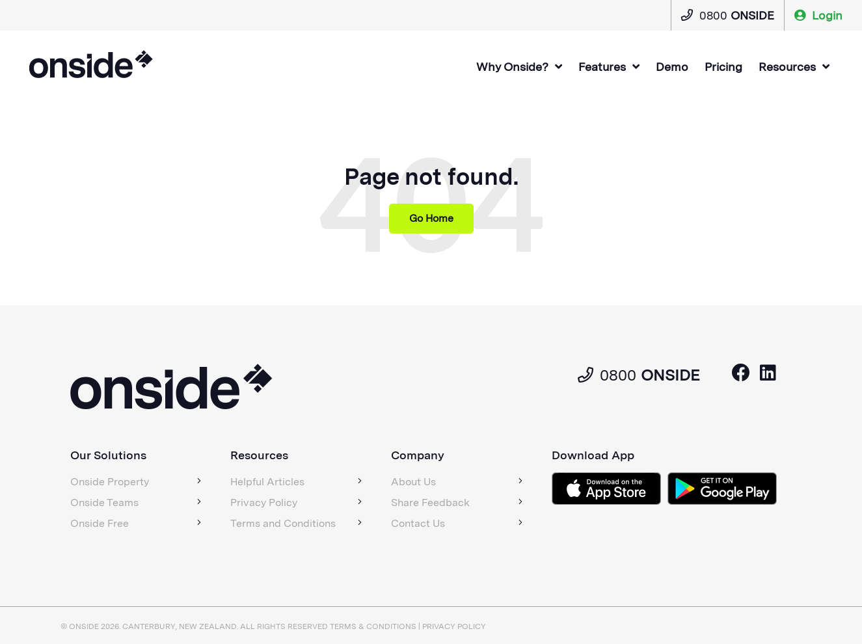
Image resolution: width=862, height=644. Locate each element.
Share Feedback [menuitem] (430, 502)
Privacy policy (454, 626)
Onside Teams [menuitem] (104, 502)
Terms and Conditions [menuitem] (283, 523)
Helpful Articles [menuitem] (267, 482)
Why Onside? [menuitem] (512, 67)
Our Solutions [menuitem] (108, 455)
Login (818, 15)
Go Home (431, 218)
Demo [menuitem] (672, 67)
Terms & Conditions (373, 626)
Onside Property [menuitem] (109, 482)
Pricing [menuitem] (723, 67)
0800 (727, 15)
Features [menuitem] (602, 67)
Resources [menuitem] (787, 67)
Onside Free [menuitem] (99, 523)
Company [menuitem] (417, 455)
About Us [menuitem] (413, 482)
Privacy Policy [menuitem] (263, 502)
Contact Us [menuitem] (418, 523)
